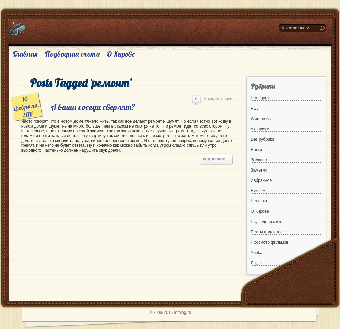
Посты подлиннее (268, 232)
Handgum (260, 98)
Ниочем (258, 190)
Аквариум (260, 129)
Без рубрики (262, 139)
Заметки (259, 170)
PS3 (255, 108)
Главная (25, 54)
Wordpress (261, 118)
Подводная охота (72, 54)
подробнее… (216, 158)
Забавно (259, 159)
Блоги (256, 149)
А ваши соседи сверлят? (92, 107)
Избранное (261, 180)
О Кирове (120, 54)
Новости (259, 201)
